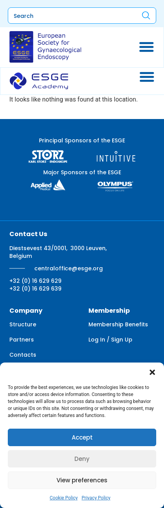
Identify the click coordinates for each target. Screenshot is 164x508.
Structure (22, 324)
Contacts (22, 355)
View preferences (82, 480)
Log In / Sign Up (110, 339)
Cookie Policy (64, 498)
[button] (152, 372)
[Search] (146, 15)
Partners (21, 339)
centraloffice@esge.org (68, 268)
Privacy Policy (96, 498)
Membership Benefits (118, 324)
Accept (82, 437)
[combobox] (68, 16)
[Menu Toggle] (146, 46)
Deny (82, 459)
